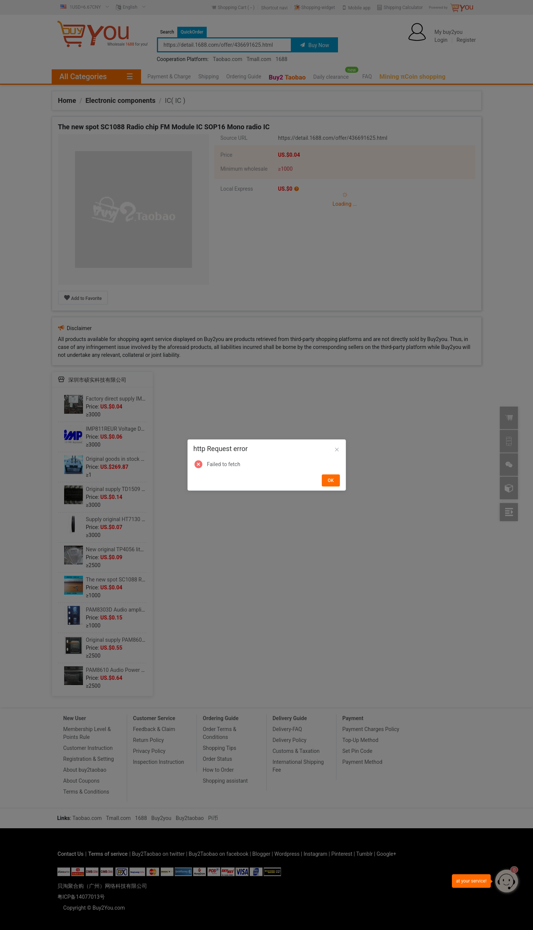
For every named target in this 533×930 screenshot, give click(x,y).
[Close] (337, 449)
